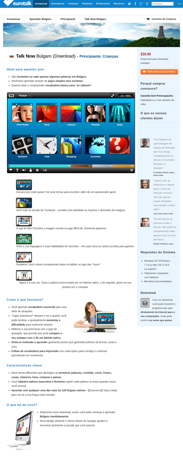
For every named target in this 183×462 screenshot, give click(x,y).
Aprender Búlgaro (40, 19)
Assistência (57, 3)
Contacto (73, 3)
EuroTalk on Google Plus (141, 4)
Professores (103, 3)
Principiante (68, 19)
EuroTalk (17, 3)
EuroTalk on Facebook (135, 4)
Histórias (87, 3)
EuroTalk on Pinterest (147, 4)
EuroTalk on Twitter (129, 4)
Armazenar (41, 3)
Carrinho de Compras (164, 19)
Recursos (119, 3)
